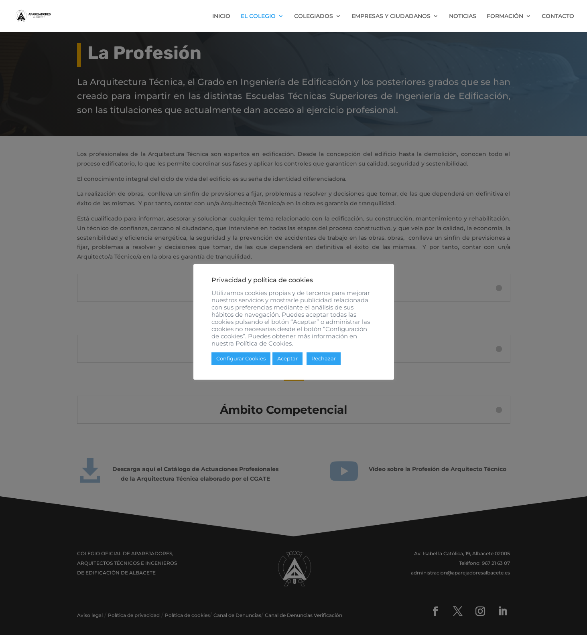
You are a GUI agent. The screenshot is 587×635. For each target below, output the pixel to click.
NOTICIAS (462, 16)
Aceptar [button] (287, 358)
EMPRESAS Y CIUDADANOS (391, 16)
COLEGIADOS (313, 16)
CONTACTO (558, 16)
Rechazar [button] (323, 358)
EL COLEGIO (258, 16)
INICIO (221, 16)
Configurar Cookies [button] (241, 358)
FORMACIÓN (505, 16)
